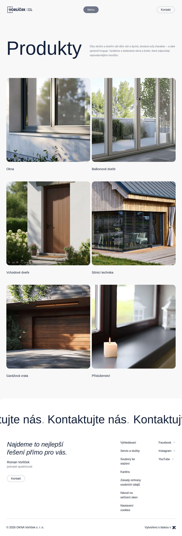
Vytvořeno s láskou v (160, 527)
